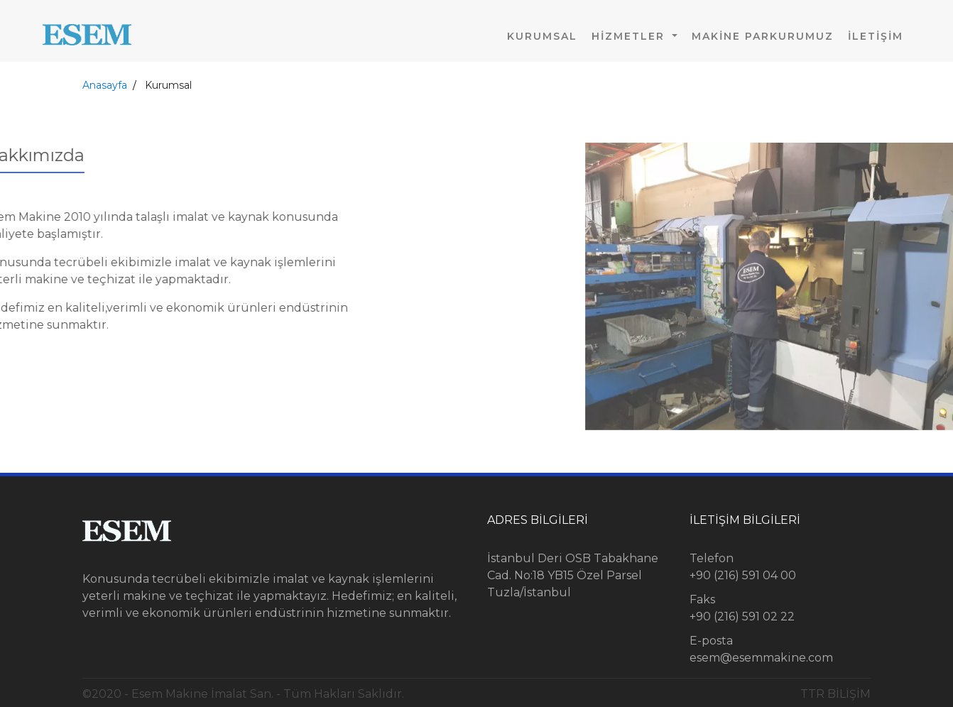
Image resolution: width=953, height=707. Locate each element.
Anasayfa (104, 85)
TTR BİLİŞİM (835, 694)
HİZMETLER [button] (630, 36)
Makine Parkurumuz (763, 36)
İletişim (875, 36)
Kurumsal (542, 36)
